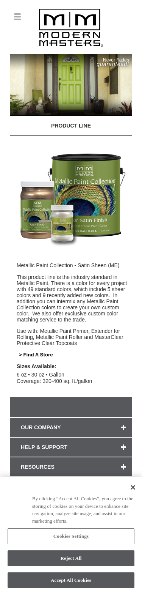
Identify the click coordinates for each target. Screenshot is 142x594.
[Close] (133, 489)
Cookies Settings (71, 538)
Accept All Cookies (71, 582)
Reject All (71, 560)
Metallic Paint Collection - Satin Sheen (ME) (68, 265)
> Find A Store (36, 355)
